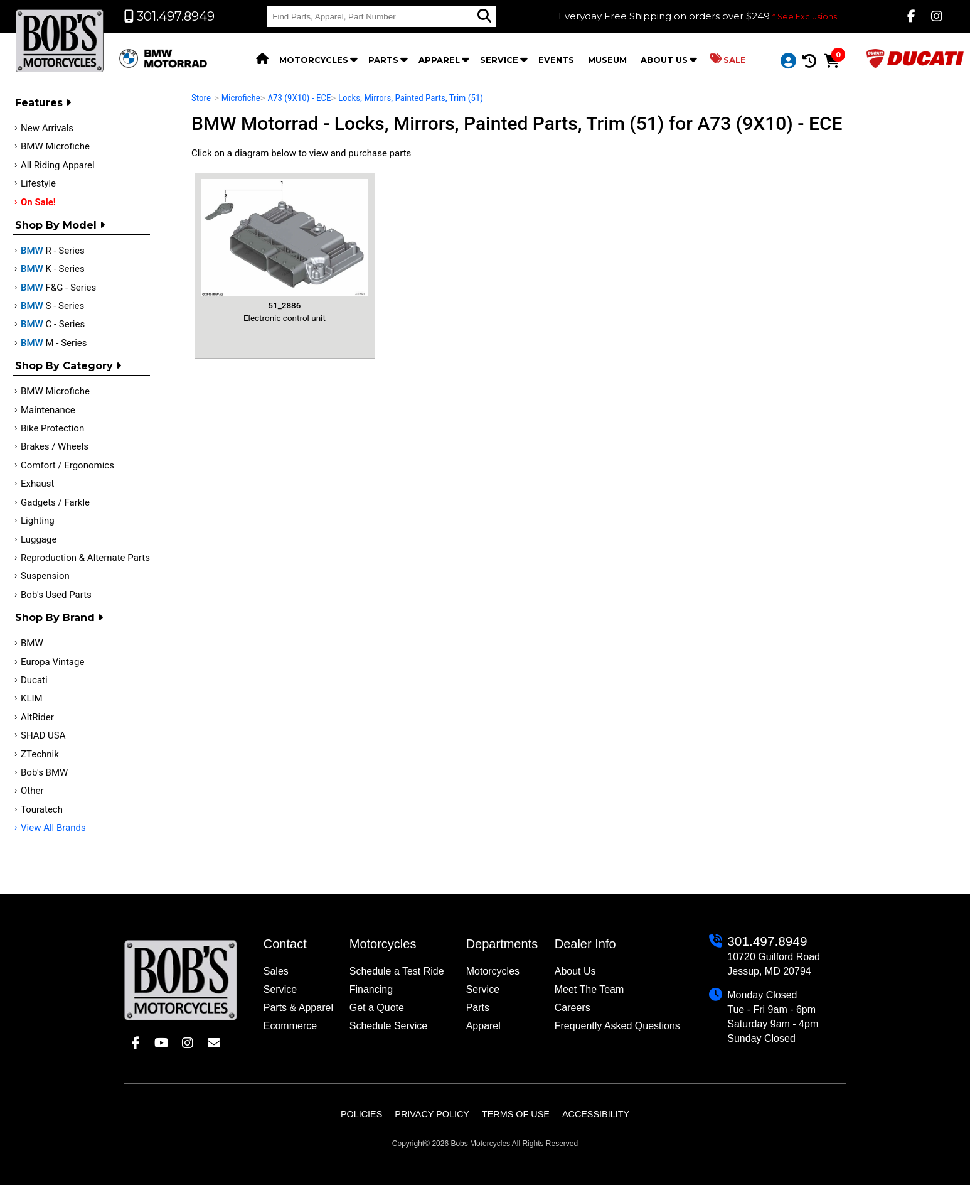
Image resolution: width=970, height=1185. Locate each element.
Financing (371, 989)
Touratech (42, 809)
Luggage (38, 539)
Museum (607, 60)
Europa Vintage (52, 662)
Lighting (38, 520)
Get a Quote (376, 1007)
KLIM (32, 698)
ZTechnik (40, 754)
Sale (728, 59)
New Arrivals (47, 128)
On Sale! (38, 202)
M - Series (54, 343)
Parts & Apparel (298, 1007)
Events (556, 60)
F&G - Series (58, 287)
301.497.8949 (767, 941)
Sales (276, 971)
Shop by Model (60, 225)
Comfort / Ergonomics (67, 465)
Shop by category (68, 366)
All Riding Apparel (58, 165)
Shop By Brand (59, 618)
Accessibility (595, 1114)
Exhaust (37, 483)
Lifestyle (38, 183)
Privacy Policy (432, 1114)
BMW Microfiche (55, 146)
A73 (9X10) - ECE (299, 98)
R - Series (53, 250)
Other (32, 790)
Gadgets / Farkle (55, 502)
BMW (32, 643)
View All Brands (53, 827)
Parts (383, 60)
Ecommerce (290, 1025)
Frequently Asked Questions (617, 1025)
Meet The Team (589, 989)
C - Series (53, 324)
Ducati (34, 680)
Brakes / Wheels (54, 446)
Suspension (45, 576)
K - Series (53, 268)
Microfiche (240, 98)
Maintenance (48, 410)
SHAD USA (43, 735)
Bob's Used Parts (56, 594)
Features (43, 103)
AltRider (37, 717)
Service (499, 60)
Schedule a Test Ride (396, 971)
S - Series (52, 305)
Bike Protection (52, 428)
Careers (572, 1007)
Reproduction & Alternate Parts (85, 557)
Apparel (439, 60)
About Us (664, 60)
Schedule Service (388, 1025)
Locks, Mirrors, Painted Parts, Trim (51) (410, 98)
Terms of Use (516, 1114)
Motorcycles (313, 60)
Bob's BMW (44, 772)
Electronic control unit (284, 250)
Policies (361, 1114)
